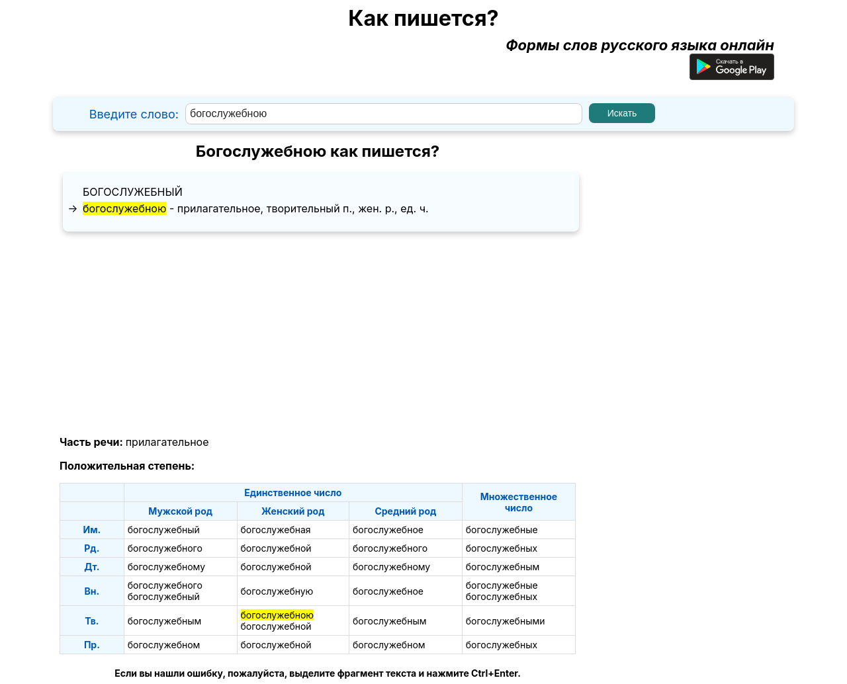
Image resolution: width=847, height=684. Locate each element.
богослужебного (165, 548)
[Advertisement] (317, 334)
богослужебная (276, 529)
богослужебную (277, 591)
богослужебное (388, 529)
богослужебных (501, 548)
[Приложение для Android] (732, 74)
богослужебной (276, 548)
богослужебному (166, 566)
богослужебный (133, 191)
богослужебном (164, 644)
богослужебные (502, 529)
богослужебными (505, 620)
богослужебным (503, 566)
